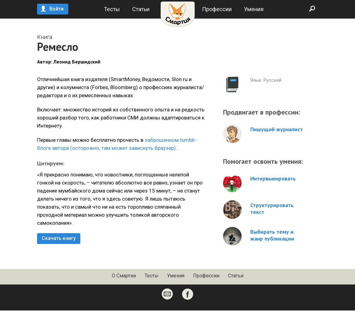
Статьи (141, 9)
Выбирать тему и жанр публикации (272, 235)
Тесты (112, 9)
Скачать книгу (59, 238)
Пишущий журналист (276, 129)
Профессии (217, 9)
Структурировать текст (272, 208)
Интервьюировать (273, 178)
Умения (254, 9)
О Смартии (124, 276)
